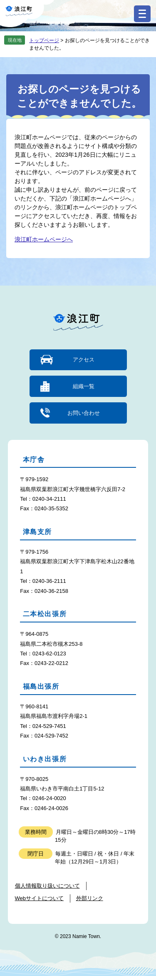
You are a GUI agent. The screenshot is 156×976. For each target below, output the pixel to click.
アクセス (83, 359)
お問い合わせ (83, 413)
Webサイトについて (39, 898)
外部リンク (89, 898)
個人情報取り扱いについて (47, 886)
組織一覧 (83, 386)
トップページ (44, 40)
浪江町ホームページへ (44, 239)
